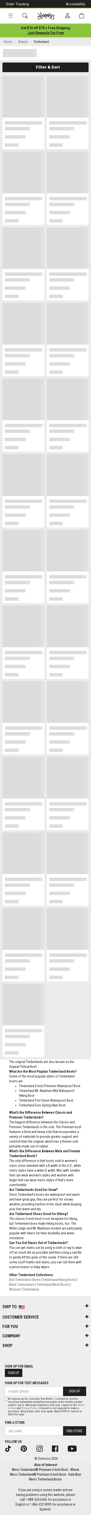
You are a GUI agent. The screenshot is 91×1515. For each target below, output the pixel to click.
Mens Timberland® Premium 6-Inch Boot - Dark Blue (45, 1474)
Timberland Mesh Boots (52, 1284)
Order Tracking (17, 4)
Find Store (74, 1431)
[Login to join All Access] (45, 28)
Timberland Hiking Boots (59, 1280)
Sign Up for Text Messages (27, 1383)
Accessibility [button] (75, 4)
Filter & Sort (45, 67)
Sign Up (13, 1373)
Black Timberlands (21, 1284)
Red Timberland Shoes (24, 1280)
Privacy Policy (29, 1408)
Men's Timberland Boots (45, 1479)
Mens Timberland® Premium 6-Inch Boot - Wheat (45, 1470)
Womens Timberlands (24, 1289)
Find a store (15, 1423)
